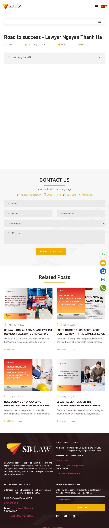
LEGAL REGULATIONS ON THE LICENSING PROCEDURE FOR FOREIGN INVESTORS (79, 405)
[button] (96, 6)
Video (63, 44)
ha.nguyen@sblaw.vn (76, 465)
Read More (9, 349)
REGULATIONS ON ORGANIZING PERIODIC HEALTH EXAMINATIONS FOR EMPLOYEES (26, 405)
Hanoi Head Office (71, 473)
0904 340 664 (62, 460)
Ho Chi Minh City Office (22, 516)
